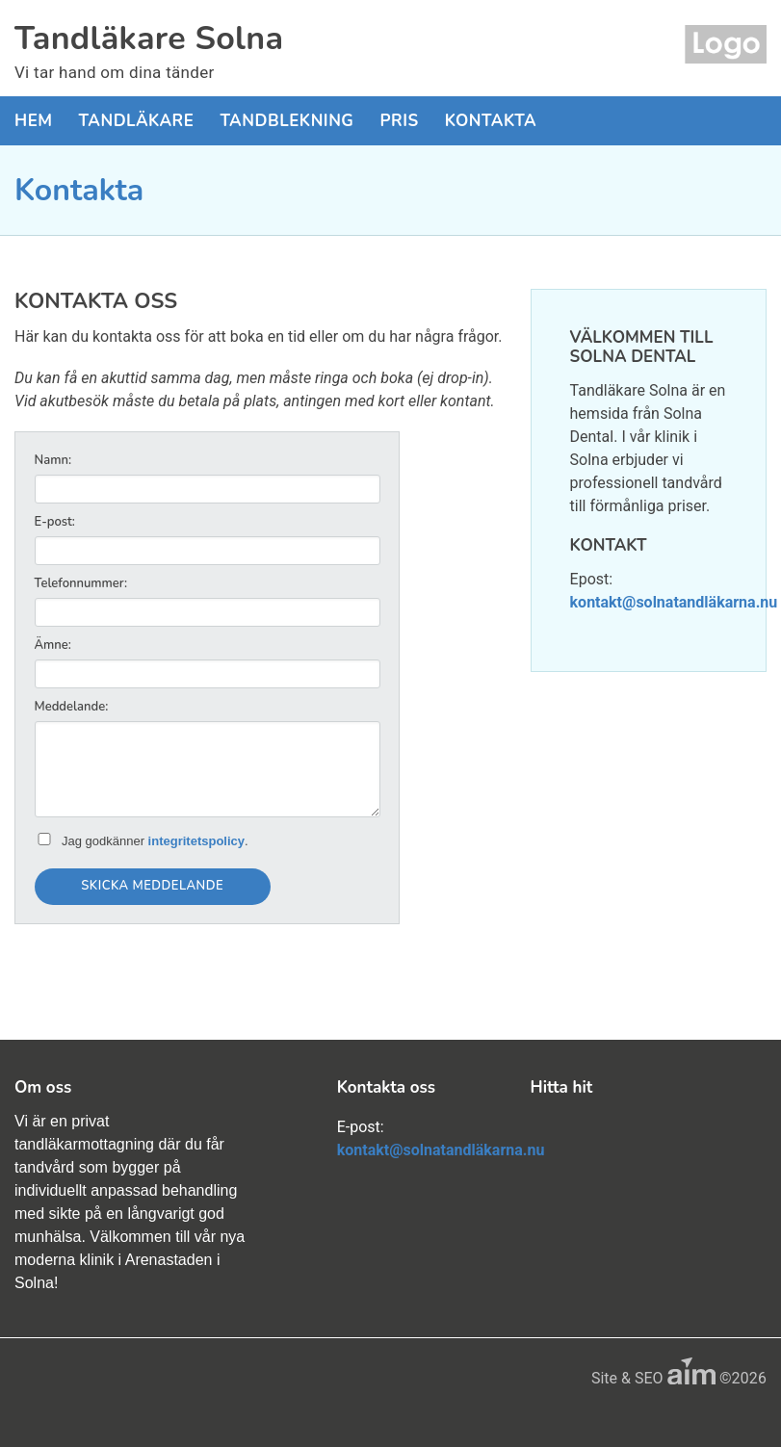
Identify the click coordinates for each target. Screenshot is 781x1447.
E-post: (55, 521)
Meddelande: (72, 706)
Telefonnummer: (81, 583)
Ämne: (53, 645)
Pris (398, 121)
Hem (33, 121)
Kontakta (490, 121)
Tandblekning (286, 121)
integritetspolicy (196, 841)
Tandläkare (137, 121)
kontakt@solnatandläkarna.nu (674, 602)
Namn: (53, 460)
